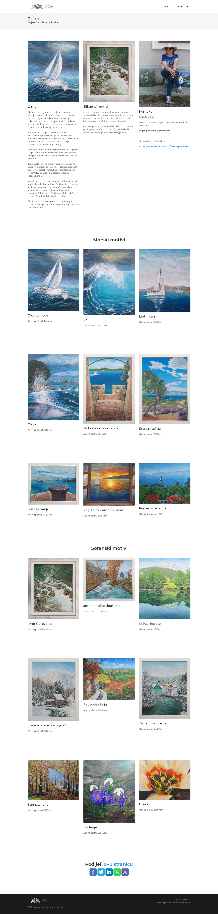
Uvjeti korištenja (181, 899)
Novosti (168, 6)
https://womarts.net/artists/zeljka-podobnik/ (164, 146)
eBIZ (65, 907)
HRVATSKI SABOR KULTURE (48, 907)
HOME (180, 6)
